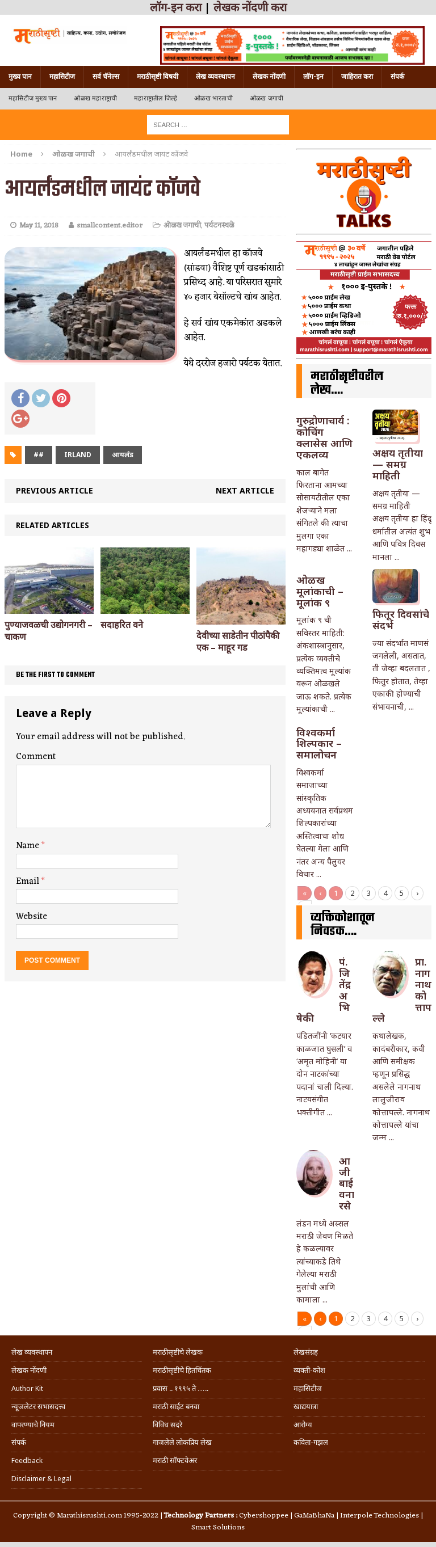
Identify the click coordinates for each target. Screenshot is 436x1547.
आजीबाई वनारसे (346, 1183)
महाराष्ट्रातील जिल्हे (155, 98)
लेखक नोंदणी (269, 77)
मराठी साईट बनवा (176, 1406)
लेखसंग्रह (306, 1352)
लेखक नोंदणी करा (250, 7)
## (38, 455)
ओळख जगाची (266, 98)
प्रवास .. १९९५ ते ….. (180, 1388)
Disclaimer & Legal (41, 1478)
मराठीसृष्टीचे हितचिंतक (182, 1370)
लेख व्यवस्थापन (215, 77)
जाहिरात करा (357, 77)
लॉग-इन (313, 77)
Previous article (54, 490)
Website (31, 917)
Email (28, 882)
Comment (36, 757)
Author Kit (27, 1388)
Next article (245, 490)
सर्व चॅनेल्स (106, 77)
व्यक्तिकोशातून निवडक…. (343, 924)
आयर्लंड (122, 455)
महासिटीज (62, 77)
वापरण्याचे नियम (32, 1424)
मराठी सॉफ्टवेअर (175, 1460)
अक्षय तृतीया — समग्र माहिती (397, 464)
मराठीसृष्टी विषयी (157, 77)
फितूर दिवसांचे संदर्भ (400, 619)
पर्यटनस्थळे (219, 225)
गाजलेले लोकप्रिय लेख (182, 1442)
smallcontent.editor (109, 225)
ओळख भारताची (213, 98)
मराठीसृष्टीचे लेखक (178, 1352)
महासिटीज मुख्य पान (33, 98)
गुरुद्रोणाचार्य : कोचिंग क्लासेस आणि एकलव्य (324, 437)
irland (77, 455)
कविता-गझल (311, 1442)
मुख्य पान (20, 77)
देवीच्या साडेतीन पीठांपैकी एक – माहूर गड (237, 641)
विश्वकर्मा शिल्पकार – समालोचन (319, 744)
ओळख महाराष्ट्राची (95, 98)
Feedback (27, 1460)
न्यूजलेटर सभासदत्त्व (38, 1406)
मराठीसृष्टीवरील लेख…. (347, 383)
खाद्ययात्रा (306, 1406)
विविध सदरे (167, 1424)
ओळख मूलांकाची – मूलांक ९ (319, 591)
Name (28, 846)
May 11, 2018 (38, 225)
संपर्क (397, 77)
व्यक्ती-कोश (309, 1370)
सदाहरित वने (121, 624)
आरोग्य (303, 1424)
